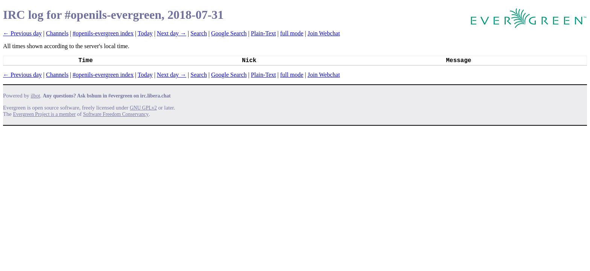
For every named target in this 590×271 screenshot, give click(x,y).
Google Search (229, 33)
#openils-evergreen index (103, 33)
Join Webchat (323, 33)
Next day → (171, 33)
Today (145, 33)
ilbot (35, 96)
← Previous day (22, 33)
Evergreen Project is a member (44, 114)
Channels (57, 33)
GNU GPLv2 (143, 108)
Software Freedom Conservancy (116, 114)
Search (198, 33)
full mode (291, 33)
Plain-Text (263, 33)
